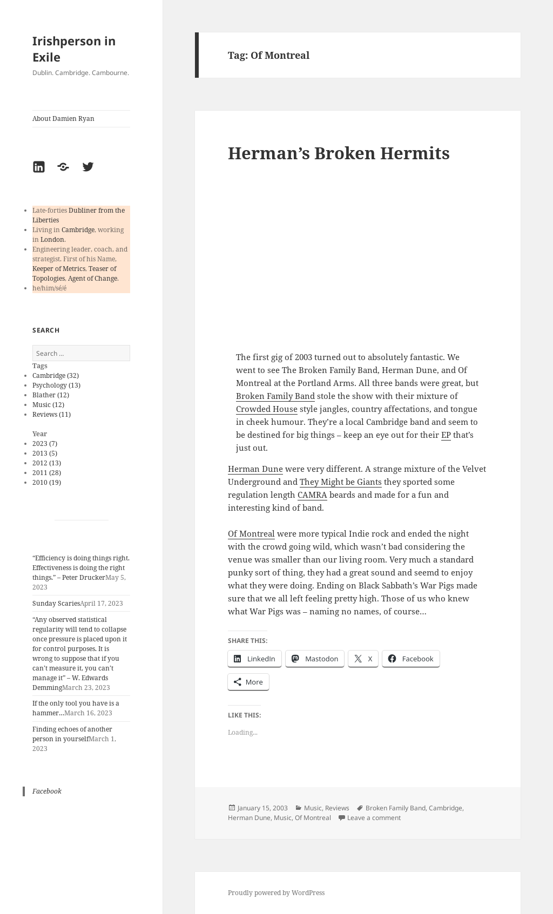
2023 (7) (44, 443)
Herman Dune (255, 468)
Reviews (337, 808)
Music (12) (48, 404)
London (52, 239)
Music (313, 808)
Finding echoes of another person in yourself (72, 734)
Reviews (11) (51, 414)
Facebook (47, 791)
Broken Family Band (275, 395)
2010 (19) (46, 482)
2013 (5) (44, 453)
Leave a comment (374, 817)
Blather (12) (50, 395)
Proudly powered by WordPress (276, 892)
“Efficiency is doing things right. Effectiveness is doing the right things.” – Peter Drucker (81, 567)
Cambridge (78, 229)
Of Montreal (251, 533)
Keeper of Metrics (58, 268)
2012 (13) (46, 463)
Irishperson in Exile (74, 48)
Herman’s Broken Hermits (339, 152)
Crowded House (267, 408)
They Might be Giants (341, 481)
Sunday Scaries (56, 603)
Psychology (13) (56, 385)
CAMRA (312, 494)
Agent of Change (92, 278)
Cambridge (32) (55, 375)
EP (446, 434)
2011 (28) (46, 472)
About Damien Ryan (63, 118)
